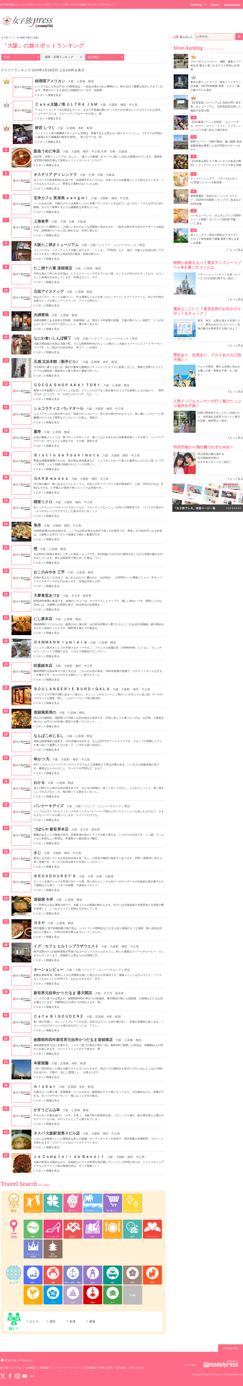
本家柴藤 (41, 1063)
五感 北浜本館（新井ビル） (57, 362)
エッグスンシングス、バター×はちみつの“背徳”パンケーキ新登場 (213, 180)
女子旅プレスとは (10, 1367)
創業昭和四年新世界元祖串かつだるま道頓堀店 (73, 1040)
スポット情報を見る (49, 95)
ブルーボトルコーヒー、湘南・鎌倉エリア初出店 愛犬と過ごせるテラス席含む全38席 (215, 65)
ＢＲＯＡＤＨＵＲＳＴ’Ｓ (55, 876)
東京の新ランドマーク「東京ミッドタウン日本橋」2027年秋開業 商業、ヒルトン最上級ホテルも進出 (215, 86)
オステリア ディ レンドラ (55, 174)
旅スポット (186, 36)
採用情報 (90, 1367)
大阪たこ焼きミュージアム (56, 245)
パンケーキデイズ (49, 806)
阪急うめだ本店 (47, 151)
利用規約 (45, 1367)
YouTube (24, 1376)
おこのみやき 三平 (49, 572)
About (215, 4)
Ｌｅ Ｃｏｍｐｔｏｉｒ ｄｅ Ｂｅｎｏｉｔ (69, 1157)
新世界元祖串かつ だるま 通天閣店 (63, 993)
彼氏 (52, 1321)
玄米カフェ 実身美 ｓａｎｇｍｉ (61, 198)
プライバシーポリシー (67, 1367)
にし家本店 (43, 619)
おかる (39, 782)
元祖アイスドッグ (49, 291)
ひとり (34, 1321)
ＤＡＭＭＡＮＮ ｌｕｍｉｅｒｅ (60, 642)
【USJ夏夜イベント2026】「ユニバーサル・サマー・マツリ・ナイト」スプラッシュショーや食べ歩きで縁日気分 (215, 125)
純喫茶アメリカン (50, 81)
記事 (176, 36)
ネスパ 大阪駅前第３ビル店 (57, 1133)
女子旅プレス (8, 37)
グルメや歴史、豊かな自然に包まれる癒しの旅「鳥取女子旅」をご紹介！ (218, 370)
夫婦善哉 (41, 315)
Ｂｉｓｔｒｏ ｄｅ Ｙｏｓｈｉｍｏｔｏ (67, 455)
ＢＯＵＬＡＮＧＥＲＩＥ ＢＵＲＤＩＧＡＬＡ (72, 689)
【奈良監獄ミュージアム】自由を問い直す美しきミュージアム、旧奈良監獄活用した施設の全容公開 (215, 106)
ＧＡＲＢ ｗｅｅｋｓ (51, 478)
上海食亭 (41, 221)
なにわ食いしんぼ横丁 (52, 338)
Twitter (2, 1376)
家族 (92, 1321)
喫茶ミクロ (43, 502)
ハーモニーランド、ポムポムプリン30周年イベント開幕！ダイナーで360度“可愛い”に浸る (215, 219)
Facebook (10, 1376)
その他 (132, 1295)
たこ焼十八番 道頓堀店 (53, 268)
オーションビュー (49, 970)
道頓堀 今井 (43, 899)
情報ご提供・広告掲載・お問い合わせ (122, 1367)
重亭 (37, 432)
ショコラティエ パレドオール (59, 408)
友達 (72, 1321)
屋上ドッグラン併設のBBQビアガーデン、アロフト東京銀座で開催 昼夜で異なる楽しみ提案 (215, 238)
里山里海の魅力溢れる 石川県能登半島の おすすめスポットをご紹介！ (214, 457)
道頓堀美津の (45, 712)
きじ (37, 853)
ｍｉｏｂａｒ (45, 1086)
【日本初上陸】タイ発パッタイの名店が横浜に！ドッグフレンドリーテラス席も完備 (215, 163)
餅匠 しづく (45, 128)
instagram (17, 1376)
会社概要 (30, 1367)
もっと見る (236, 249)
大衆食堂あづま (47, 595)
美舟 (37, 525)
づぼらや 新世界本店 (51, 829)
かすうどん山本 (47, 1110)
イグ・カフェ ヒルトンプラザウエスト (66, 946)
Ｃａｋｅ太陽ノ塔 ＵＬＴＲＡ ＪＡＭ (66, 104)
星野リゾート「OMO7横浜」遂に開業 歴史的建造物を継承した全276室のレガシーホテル (216, 145)
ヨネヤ (39, 923)
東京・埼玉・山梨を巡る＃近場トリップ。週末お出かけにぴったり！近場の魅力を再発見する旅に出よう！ (218, 324)
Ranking (198, 4)
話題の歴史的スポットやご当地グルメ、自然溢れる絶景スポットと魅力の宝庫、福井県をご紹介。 (218, 416)
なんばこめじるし (49, 736)
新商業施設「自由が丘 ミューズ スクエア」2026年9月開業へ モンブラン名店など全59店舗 (215, 199)
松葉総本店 (43, 666)
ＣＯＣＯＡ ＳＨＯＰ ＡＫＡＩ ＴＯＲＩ (67, 385)
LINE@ (32, 1376)
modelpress (232, 4)
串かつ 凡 (42, 759)
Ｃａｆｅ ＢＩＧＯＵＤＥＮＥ (59, 1016)
